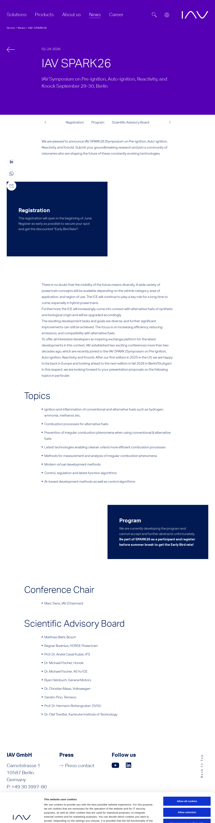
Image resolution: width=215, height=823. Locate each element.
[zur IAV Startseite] (195, 15)
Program (97, 122)
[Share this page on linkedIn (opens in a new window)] (11, 161)
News (21, 27)
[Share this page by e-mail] (11, 186)
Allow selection (187, 782)
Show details (183, 816)
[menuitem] (17, 14)
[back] (11, 49)
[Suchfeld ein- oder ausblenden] (154, 14)
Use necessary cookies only (187, 793)
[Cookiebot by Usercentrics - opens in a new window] (21, 816)
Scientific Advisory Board (130, 122)
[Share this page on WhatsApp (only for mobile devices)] (11, 173)
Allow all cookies (187, 771)
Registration (75, 122)
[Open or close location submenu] (167, 15)
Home (11, 27)
